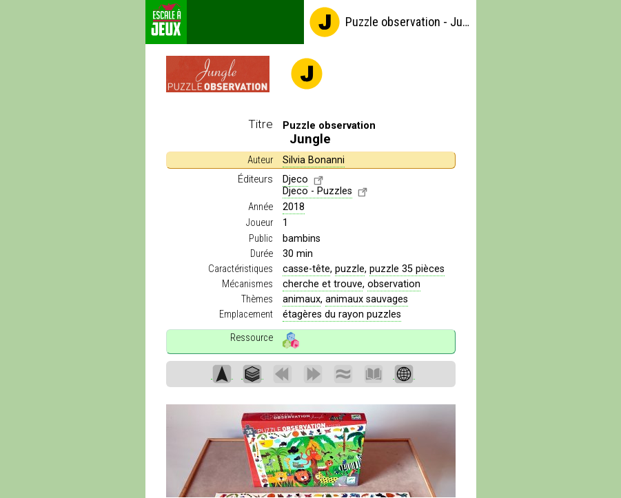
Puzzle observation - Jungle (389, 22)
